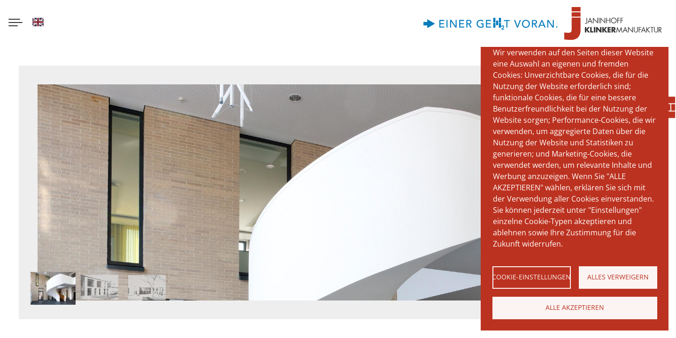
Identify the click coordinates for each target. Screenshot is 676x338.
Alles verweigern (618, 276)
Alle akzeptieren (574, 307)
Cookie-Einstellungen (531, 276)
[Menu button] (15, 23)
